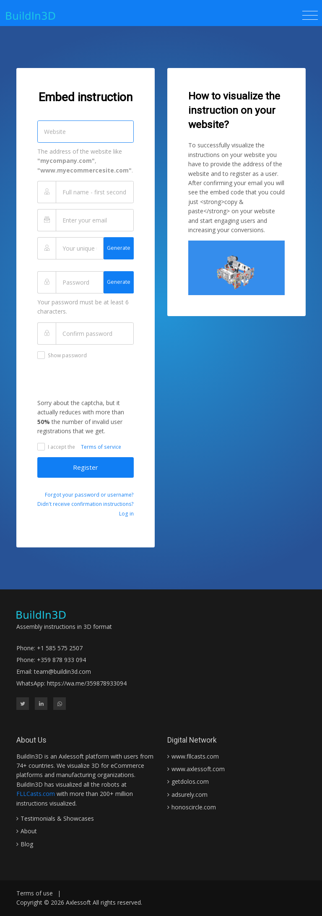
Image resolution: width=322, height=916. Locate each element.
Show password (62, 355)
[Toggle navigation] (310, 15)
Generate (118, 247)
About (29, 831)
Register (85, 467)
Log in (126, 513)
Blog (27, 844)
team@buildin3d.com (62, 671)
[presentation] (101, 382)
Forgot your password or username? (89, 494)
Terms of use (34, 893)
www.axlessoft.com (198, 769)
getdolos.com (190, 781)
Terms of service (101, 446)
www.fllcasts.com (195, 756)
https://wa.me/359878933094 (87, 683)
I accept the (56, 446)
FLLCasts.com (35, 794)
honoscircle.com (193, 807)
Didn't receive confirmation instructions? (85, 504)
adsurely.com (189, 794)
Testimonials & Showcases (57, 818)
